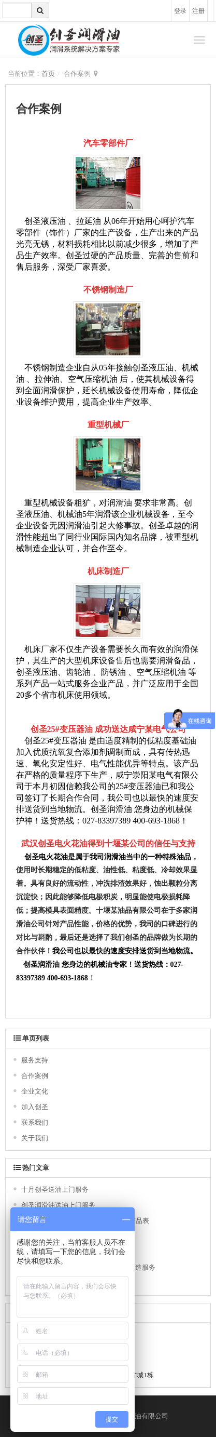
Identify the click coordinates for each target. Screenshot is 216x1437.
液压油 (53, 221)
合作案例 (34, 1076)
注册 (198, 11)
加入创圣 (34, 1107)
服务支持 (34, 1060)
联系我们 (34, 1122)
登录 (180, 11)
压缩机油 (169, 672)
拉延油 (88, 221)
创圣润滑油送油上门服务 (58, 1205)
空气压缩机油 (93, 379)
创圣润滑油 (111, 809)
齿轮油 (78, 672)
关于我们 (34, 1138)
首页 (48, 73)
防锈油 (113, 672)
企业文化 (34, 1091)
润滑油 (119, 502)
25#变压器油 (70, 729)
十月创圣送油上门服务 (55, 1189)
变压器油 (70, 740)
